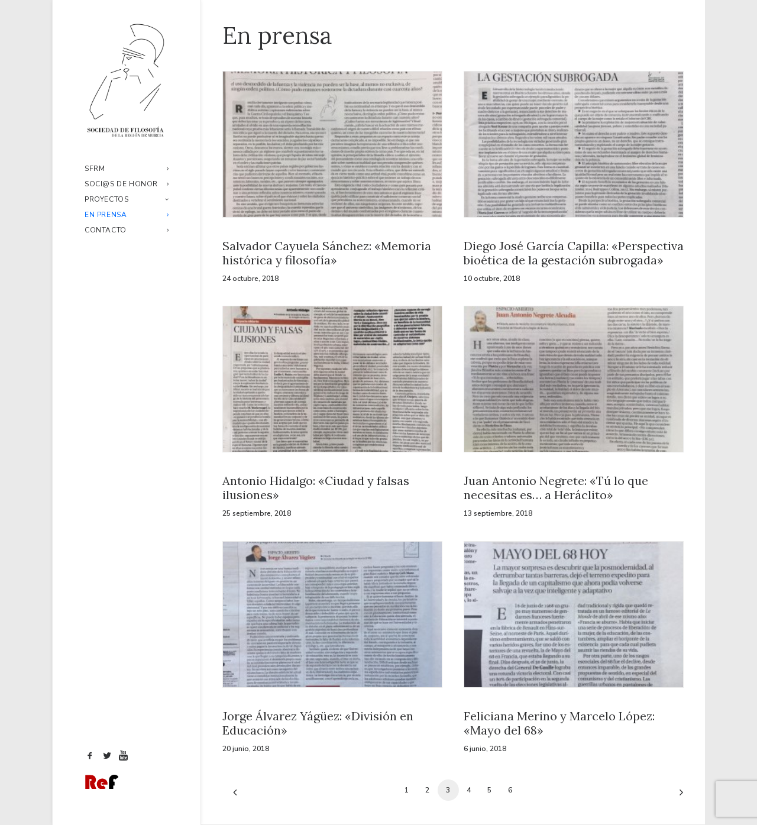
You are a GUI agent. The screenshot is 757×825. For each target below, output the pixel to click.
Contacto (127, 230)
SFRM (127, 168)
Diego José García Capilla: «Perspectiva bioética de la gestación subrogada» (574, 252)
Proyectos (127, 199)
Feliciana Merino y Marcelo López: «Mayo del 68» (559, 722)
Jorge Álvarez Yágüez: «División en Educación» (317, 722)
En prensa (127, 214)
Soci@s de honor (127, 184)
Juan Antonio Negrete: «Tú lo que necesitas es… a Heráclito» (556, 487)
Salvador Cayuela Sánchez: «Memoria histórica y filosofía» (326, 252)
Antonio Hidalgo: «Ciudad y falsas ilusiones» (315, 487)
